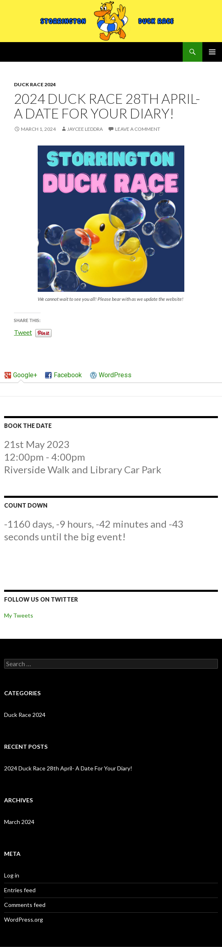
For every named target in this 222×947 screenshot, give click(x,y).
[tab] (21, 375)
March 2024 (19, 821)
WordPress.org (23, 919)
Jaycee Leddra (85, 129)
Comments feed (24, 904)
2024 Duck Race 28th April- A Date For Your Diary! (68, 768)
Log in (11, 875)
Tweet (23, 331)
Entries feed (20, 890)
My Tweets (18, 615)
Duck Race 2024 (35, 84)
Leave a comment (137, 129)
